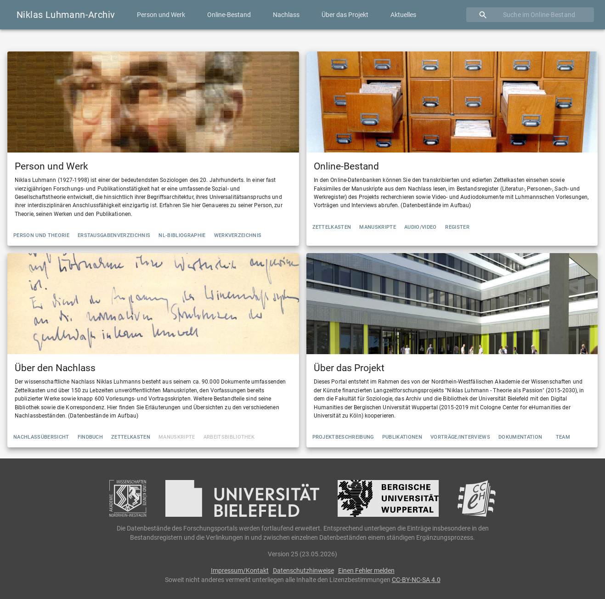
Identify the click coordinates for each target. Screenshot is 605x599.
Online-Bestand (229, 14)
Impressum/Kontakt (240, 570)
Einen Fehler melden (366, 570)
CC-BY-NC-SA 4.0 (416, 579)
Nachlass (286, 14)
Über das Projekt (345, 14)
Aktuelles (403, 14)
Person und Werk (161, 14)
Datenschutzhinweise (303, 570)
